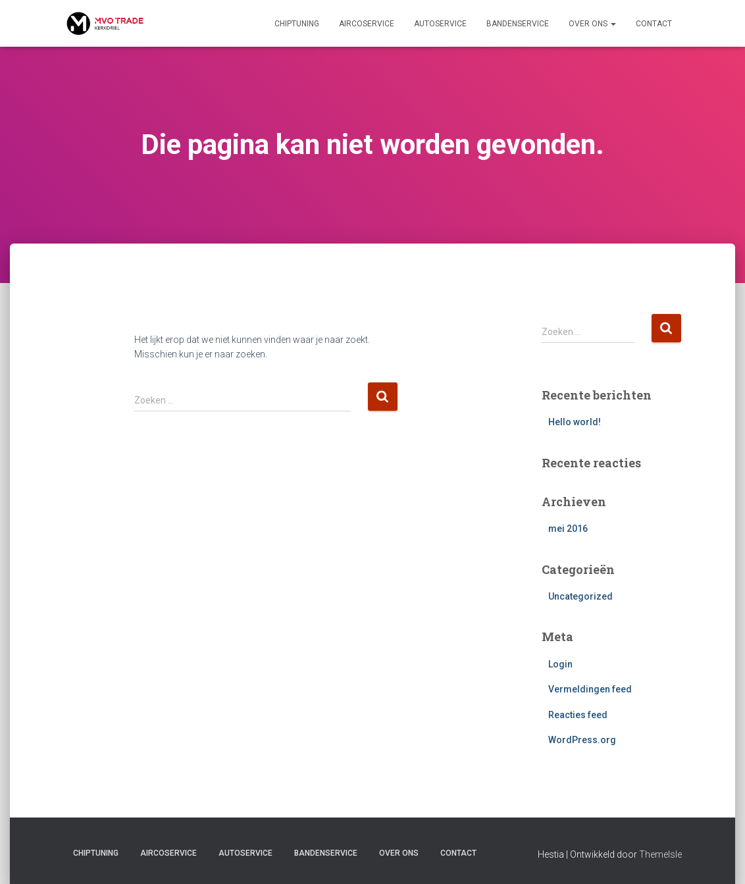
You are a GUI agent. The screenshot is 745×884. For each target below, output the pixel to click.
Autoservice (440, 23)
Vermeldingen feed (590, 689)
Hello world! (574, 422)
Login (560, 664)
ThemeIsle (660, 854)
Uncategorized (580, 596)
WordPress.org (582, 740)
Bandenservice (517, 23)
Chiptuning (296, 23)
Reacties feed (577, 715)
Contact (654, 23)
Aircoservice (366, 23)
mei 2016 (568, 528)
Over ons (592, 23)
